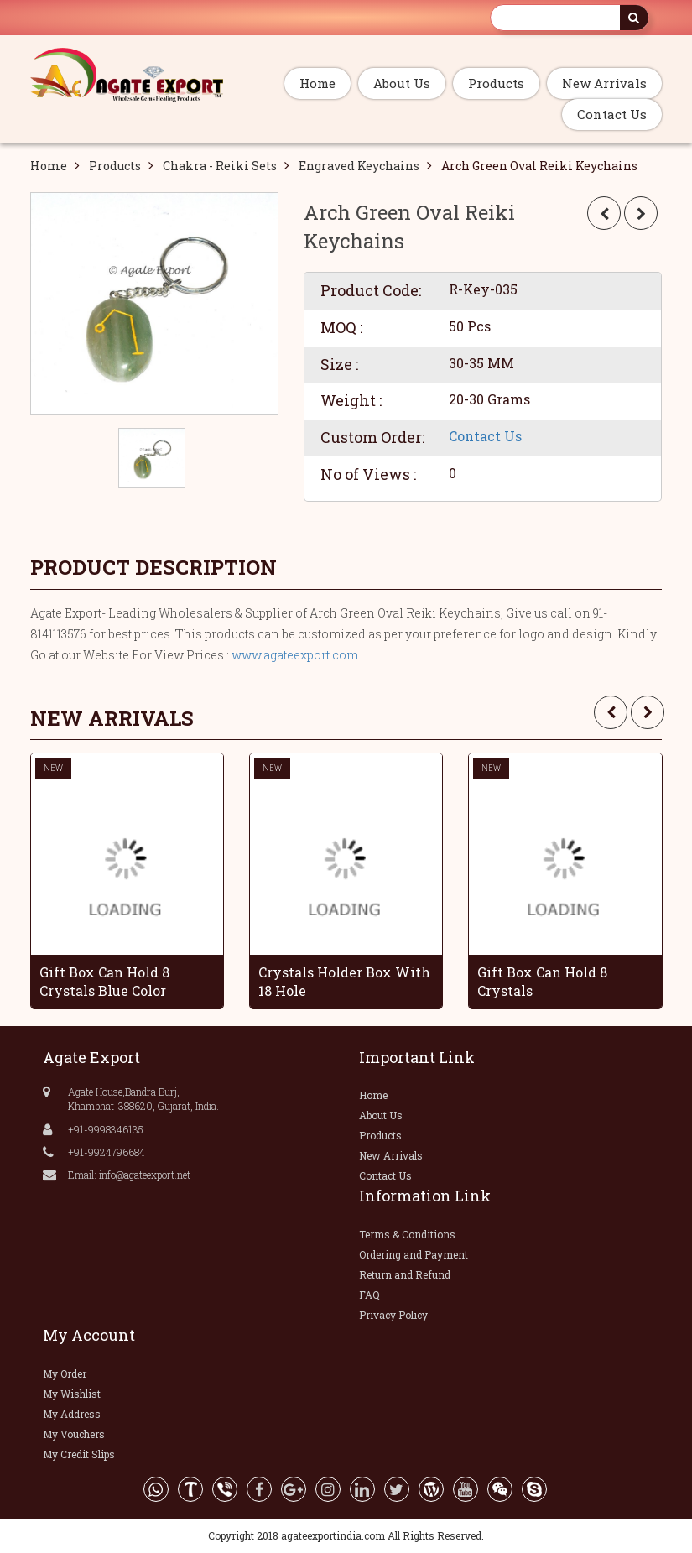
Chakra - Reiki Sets (220, 166)
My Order (64, 1373)
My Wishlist (72, 1393)
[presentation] (610, 712)
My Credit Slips (79, 1454)
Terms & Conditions (407, 1234)
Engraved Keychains (359, 166)
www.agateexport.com (295, 655)
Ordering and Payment (413, 1254)
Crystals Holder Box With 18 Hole (344, 981)
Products (496, 83)
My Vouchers (74, 1434)
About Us (401, 83)
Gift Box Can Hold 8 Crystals (542, 981)
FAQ (369, 1294)
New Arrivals (604, 83)
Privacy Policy (393, 1314)
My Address (72, 1413)
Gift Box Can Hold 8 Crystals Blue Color (104, 981)
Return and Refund (404, 1274)
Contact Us (612, 114)
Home (317, 83)
